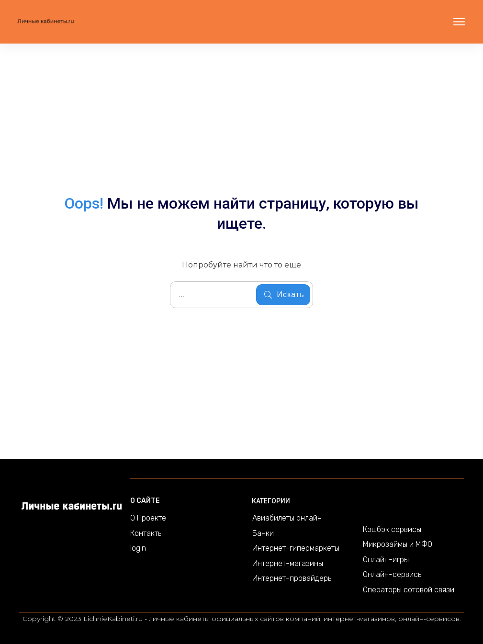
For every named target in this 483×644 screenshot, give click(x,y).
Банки (263, 533)
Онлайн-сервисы (393, 574)
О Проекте (148, 517)
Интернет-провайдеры (292, 578)
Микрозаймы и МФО (397, 544)
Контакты (146, 533)
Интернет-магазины (287, 563)
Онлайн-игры (386, 559)
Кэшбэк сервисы (392, 529)
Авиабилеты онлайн (287, 517)
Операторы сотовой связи (408, 589)
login (138, 548)
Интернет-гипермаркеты (295, 548)
